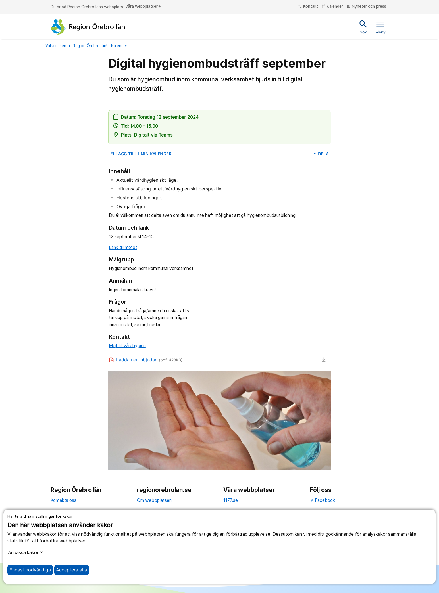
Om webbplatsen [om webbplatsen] (154, 500)
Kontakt (308, 7)
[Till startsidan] (87, 27)
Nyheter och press (366, 7)
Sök (363, 26)
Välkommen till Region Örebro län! (76, 45)
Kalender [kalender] (332, 7)
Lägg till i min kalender (140, 154)
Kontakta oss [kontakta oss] (63, 500)
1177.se (230, 500)
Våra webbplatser (143, 7)
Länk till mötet (123, 247)
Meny (380, 26)
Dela (321, 154)
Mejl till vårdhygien (127, 345)
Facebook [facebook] (322, 500)
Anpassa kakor (26, 552)
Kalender (119, 45)
